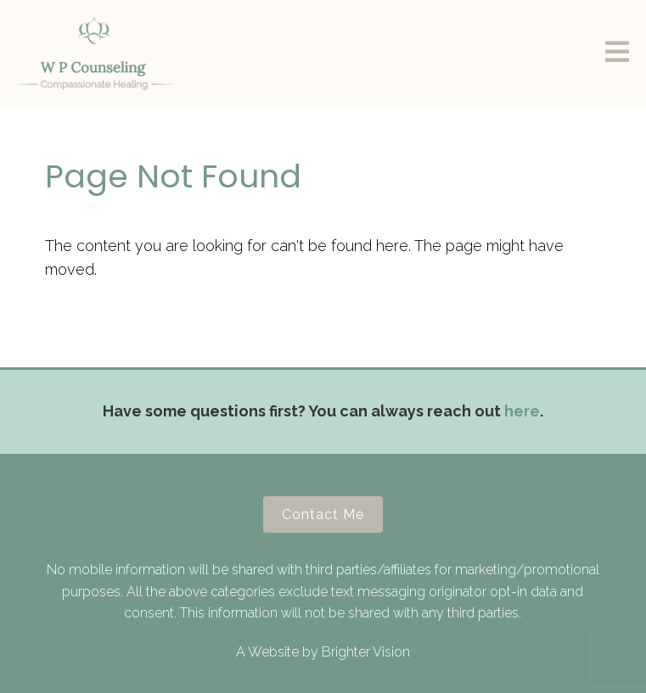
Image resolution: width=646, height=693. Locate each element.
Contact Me (323, 514)
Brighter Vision (366, 652)
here (522, 411)
